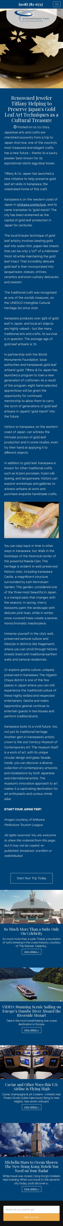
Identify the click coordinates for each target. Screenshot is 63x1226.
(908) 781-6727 (31, 4)
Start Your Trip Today (31, 878)
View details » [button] (31, 951)
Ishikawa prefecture (31, 204)
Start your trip (31, 1217)
